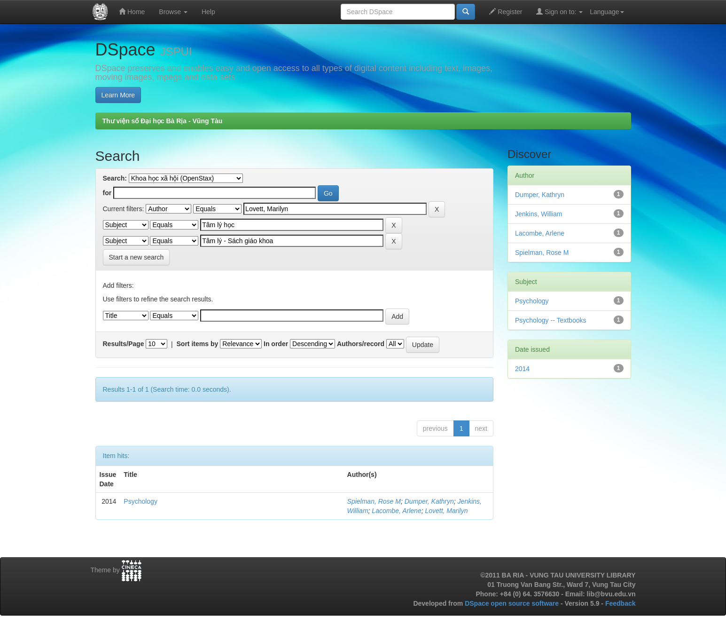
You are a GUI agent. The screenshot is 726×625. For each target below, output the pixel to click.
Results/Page (123, 344)
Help (208, 12)
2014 (522, 368)
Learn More (118, 95)
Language (607, 12)
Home (132, 12)
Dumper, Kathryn (429, 501)
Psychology (140, 501)
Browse (173, 12)
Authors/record (360, 344)
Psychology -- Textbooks (550, 320)
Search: (115, 178)
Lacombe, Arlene (396, 510)
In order (276, 344)
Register (505, 12)
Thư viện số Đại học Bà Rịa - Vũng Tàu (162, 121)
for (107, 193)
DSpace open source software (513, 603)
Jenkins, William (538, 214)
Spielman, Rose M (374, 501)
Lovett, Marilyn (446, 510)
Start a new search (136, 257)
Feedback (620, 603)
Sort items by (198, 344)
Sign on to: (559, 12)
